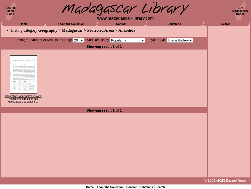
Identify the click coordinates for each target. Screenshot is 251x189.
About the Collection (71, 23)
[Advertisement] (229, 101)
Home (24, 23)
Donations (174, 23)
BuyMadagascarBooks (240, 10)
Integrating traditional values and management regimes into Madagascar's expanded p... (23, 99)
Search (226, 23)
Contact (121, 23)
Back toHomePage (11, 10)
